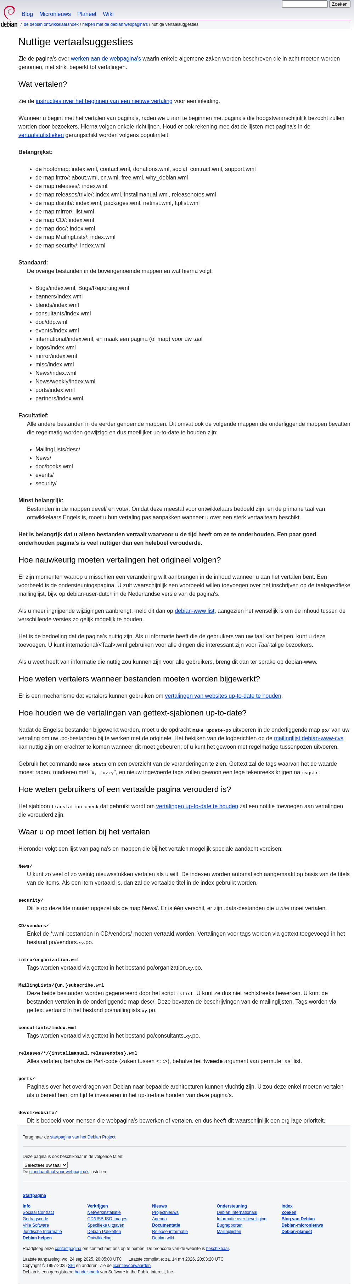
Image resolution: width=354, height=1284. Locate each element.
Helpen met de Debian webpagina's (115, 24)
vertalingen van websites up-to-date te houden (223, 696)
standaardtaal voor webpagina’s (59, 1171)
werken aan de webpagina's (106, 59)
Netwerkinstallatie (104, 1212)
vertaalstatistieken (41, 135)
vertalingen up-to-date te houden (197, 806)
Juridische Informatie (42, 1231)
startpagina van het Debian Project (82, 1137)
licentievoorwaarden (132, 1265)
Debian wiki (163, 1238)
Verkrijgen (98, 1206)
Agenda (159, 1218)
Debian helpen (37, 1238)
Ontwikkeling (100, 1238)
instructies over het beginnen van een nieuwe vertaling (104, 101)
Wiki (108, 14)
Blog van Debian (298, 1218)
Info (26, 1206)
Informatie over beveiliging (241, 1218)
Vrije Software (36, 1225)
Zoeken (288, 1212)
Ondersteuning (232, 1206)
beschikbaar (217, 1248)
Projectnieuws (165, 1212)
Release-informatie (170, 1231)
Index (286, 1206)
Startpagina (34, 1195)
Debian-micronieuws (302, 1225)
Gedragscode (35, 1218)
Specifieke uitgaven (106, 1225)
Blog (27, 14)
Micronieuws (55, 14)
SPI (71, 1265)
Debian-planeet (296, 1231)
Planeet (86, 14)
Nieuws (159, 1206)
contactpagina (68, 1248)
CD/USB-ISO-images (108, 1218)
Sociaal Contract (38, 1212)
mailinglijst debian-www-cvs (308, 738)
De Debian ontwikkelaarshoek (51, 24)
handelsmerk (87, 1271)
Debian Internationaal (237, 1212)
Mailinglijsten (229, 1231)
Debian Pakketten (104, 1231)
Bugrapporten (230, 1225)
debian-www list (194, 611)
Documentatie (166, 1225)
